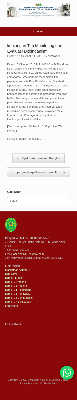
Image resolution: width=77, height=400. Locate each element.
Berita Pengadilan (29, 138)
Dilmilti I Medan (14, 277)
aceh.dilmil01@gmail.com (28, 253)
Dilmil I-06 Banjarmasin (19, 297)
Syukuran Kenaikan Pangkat (38, 158)
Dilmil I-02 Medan (15, 281)
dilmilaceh (54, 56)
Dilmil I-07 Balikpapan (18, 301)
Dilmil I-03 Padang (16, 285)
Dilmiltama (11, 273)
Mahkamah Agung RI (17, 269)
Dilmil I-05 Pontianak (17, 293)
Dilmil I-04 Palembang (18, 289)
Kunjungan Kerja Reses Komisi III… (38, 172)
